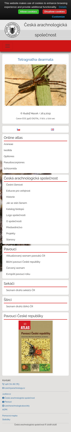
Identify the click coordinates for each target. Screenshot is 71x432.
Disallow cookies (54, 11)
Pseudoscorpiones (14, 162)
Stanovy (10, 239)
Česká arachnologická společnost (19, 398)
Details (63, 7)
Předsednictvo (14, 227)
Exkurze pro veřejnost (18, 190)
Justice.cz (6, 394)
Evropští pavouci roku (18, 274)
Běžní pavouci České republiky (23, 261)
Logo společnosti (16, 215)
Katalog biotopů (15, 209)
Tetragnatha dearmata (35, 60)
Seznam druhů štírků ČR (19, 306)
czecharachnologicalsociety (17, 406)
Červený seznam (15, 267)
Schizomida (10, 168)
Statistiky (6, 419)
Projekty (10, 233)
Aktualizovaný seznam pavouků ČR (25, 255)
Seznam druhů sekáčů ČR (20, 290)
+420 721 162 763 (11, 384)
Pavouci (8, 402)
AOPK (4, 409)
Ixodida (8, 150)
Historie (10, 196)
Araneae (8, 144)
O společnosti (14, 221)
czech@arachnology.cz (14, 388)
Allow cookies (28, 11)
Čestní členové (14, 184)
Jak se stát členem (16, 203)
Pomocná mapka (9, 415)
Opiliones (9, 156)
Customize (58, 16)
